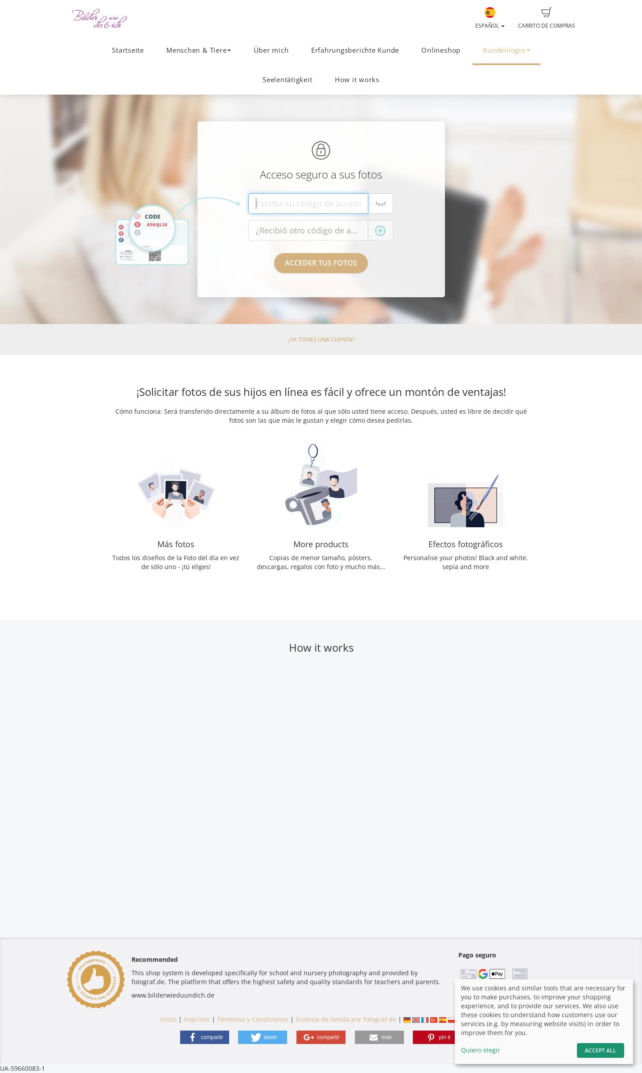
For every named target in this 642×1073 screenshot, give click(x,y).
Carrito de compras (546, 18)
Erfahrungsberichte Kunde (355, 50)
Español (490, 18)
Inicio (168, 1019)
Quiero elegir (480, 1050)
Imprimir (197, 1019)
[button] (204, 1037)
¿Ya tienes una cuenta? (321, 339)
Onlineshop (441, 50)
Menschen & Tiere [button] (198, 50)
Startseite (128, 50)
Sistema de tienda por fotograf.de (346, 1019)
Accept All (600, 1050)
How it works (357, 79)
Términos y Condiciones (252, 1019)
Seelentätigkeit (288, 79)
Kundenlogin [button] (506, 50)
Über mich (271, 50)
